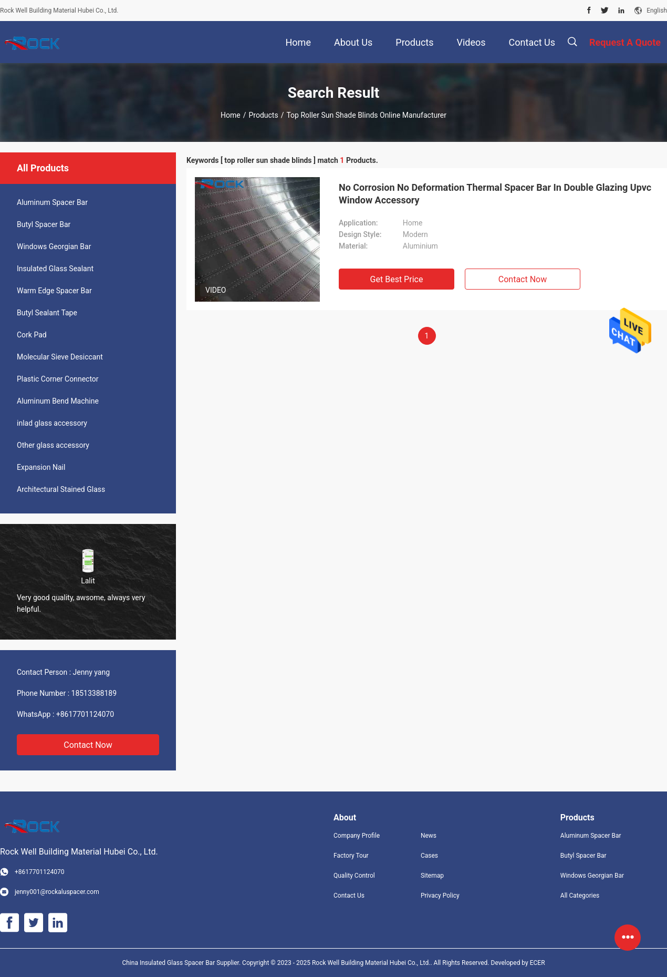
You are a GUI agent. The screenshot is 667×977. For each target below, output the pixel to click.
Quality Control (354, 875)
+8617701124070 (85, 714)
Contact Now (88, 745)
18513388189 (94, 693)
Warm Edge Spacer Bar (54, 290)
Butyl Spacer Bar (43, 224)
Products (263, 115)
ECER (537, 962)
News (428, 835)
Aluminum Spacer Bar (52, 202)
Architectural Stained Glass (61, 489)
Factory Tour (351, 855)
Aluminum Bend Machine (58, 401)
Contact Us (349, 895)
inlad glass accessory (52, 423)
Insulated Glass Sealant (55, 268)
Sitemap (432, 875)
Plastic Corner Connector (58, 379)
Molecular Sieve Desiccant (60, 357)
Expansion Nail (41, 467)
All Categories (579, 895)
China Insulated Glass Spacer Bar (169, 962)
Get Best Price (396, 279)
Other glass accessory (53, 445)
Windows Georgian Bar (54, 246)
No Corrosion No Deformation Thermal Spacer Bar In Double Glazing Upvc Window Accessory (495, 193)
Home (231, 115)
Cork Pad (32, 335)
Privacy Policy (440, 895)
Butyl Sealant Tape (47, 312)
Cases (429, 855)
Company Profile (357, 835)
